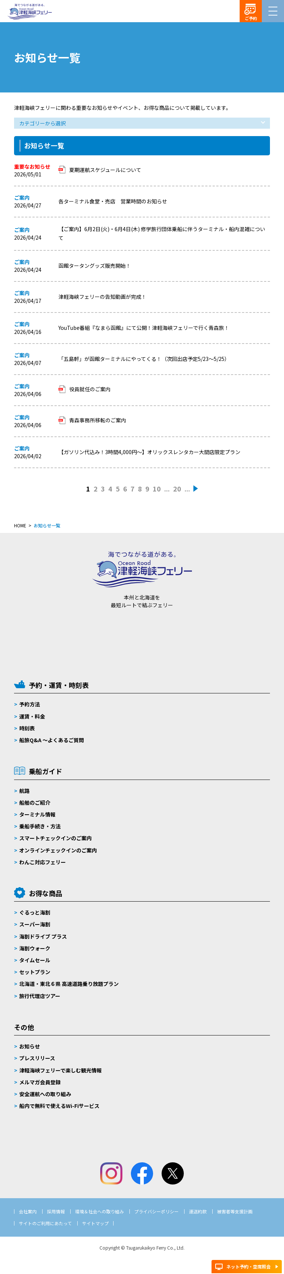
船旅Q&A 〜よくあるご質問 (51, 740)
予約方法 (29, 704)
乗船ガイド (45, 771)
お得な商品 (45, 893)
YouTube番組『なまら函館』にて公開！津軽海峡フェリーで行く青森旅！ (143, 327)
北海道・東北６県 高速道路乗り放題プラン (69, 983)
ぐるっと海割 (34, 912)
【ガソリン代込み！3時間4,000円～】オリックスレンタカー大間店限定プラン (149, 452)
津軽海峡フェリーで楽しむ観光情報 (60, 1070)
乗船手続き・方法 (40, 826)
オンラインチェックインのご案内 (58, 850)
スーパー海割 (34, 924)
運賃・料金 (32, 716)
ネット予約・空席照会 (248, 1266)
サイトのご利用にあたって (45, 1223)
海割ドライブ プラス (43, 936)
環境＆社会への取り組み (99, 1211)
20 (177, 488)
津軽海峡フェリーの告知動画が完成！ (102, 296)
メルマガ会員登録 (40, 1082)
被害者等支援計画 (235, 1211)
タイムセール (34, 960)
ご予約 (251, 18)
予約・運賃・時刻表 (59, 685)
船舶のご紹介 (34, 802)
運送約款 (198, 1211)
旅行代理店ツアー (39, 996)
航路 (24, 790)
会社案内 (28, 1211)
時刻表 (27, 728)
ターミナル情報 (37, 814)
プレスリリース (37, 1058)
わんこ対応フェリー (42, 862)
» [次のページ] (195, 489)
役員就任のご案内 (90, 389)
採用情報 (56, 1211)
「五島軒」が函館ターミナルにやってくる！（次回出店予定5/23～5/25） (144, 358)
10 (157, 488)
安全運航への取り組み (45, 1094)
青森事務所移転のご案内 (97, 420)
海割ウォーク (34, 948)
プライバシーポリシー (156, 1211)
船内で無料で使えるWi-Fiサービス (59, 1105)
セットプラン (34, 972)
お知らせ (29, 1046)
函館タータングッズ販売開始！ (94, 265)
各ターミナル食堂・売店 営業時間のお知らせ (112, 201)
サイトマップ (95, 1223)
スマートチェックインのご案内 (55, 838)
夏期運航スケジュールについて (105, 169)
